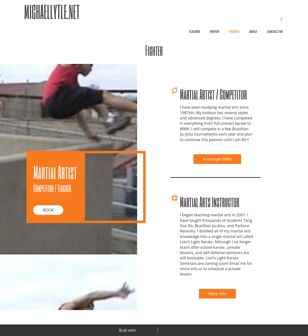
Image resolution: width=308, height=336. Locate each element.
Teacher (194, 31)
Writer (214, 31)
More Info (217, 293)
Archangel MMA (217, 159)
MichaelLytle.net (52, 11)
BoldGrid (145, 330)
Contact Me (275, 31)
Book (48, 210)
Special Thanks (176, 330)
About (253, 31)
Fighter (234, 31)
